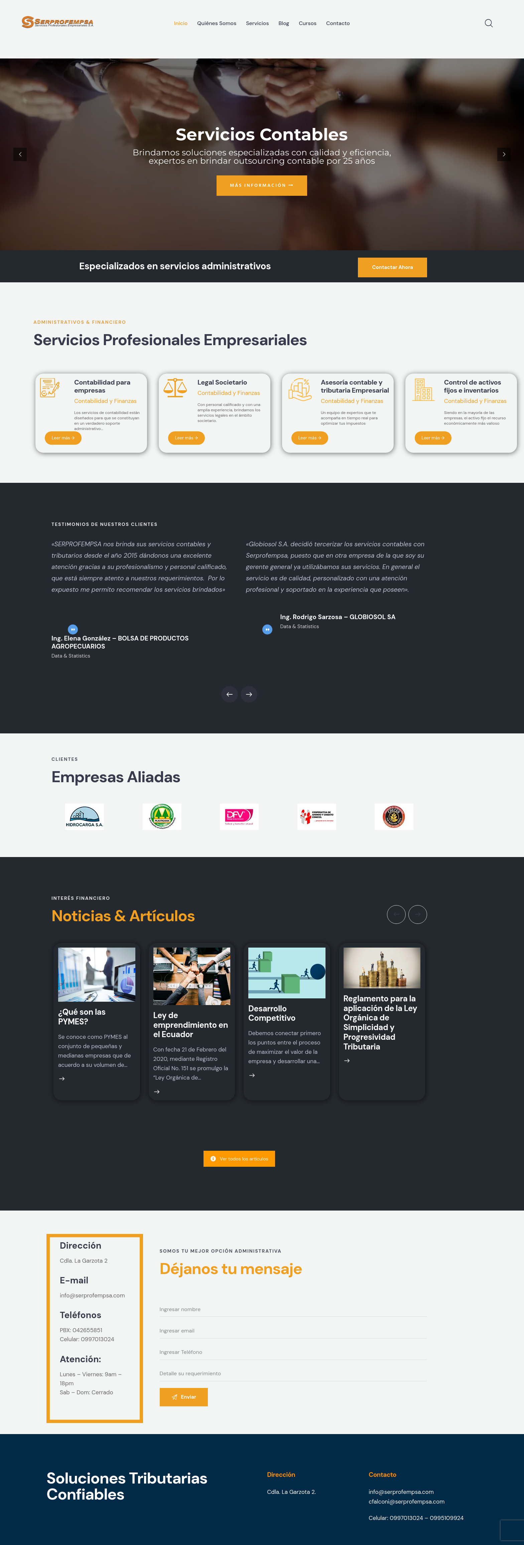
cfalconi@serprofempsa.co (404, 1501)
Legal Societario (222, 382)
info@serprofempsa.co (398, 1492)
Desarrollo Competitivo (271, 1013)
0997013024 (97, 1339)
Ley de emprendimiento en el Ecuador (190, 1025)
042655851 (87, 1330)
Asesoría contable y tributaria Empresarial (355, 386)
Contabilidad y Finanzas (105, 401)
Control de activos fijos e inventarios (472, 386)
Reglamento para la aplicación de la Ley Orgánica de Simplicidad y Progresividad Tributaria (380, 1023)
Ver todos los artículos (239, 1159)
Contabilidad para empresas (102, 386)
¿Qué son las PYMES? (82, 1017)
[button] (229, 694)
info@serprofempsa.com (92, 1295)
